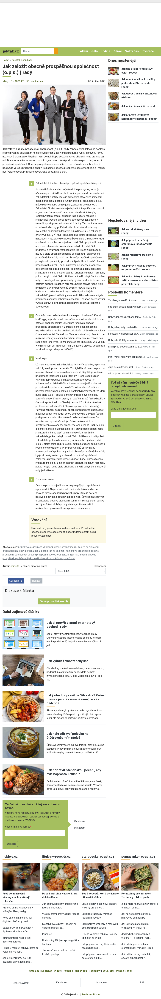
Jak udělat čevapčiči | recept (138, 106)
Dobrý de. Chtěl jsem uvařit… (123, 340)
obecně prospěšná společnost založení (49, 554)
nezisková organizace (30, 547)
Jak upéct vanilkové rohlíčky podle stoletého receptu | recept (138, 83)
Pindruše (47, 934)
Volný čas (132, 51)
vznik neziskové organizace (58, 547)
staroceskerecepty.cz (98, 856)
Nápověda (81, 970)
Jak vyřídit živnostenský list (67, 661)
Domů (6, 60)
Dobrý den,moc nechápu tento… (125, 317)
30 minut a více (34, 81)
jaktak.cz (34, 970)
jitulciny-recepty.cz (56, 856)
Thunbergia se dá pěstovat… (123, 300)
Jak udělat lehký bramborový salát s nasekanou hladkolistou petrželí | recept (139, 280)
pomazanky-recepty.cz (138, 856)
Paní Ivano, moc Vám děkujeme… (126, 356)
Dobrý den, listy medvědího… (124, 327)
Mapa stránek (124, 970)
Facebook (79, 821)
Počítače (148, 51)
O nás (57, 970)
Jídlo (94, 51)
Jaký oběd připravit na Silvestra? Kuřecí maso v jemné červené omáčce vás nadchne (76, 699)
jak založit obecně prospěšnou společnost (51, 558)
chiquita (15, 566)
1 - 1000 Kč (17, 81)
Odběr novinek (21, 983)
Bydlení (83, 51)
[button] (54, 114)
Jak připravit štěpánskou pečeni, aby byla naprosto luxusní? (74, 772)
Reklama (68, 970)
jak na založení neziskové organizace (69, 550)
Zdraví (117, 51)
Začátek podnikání (22, 60)
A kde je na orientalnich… (121, 373)
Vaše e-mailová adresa (17, 826)
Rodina (105, 51)
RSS (142, 982)
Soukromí (108, 970)
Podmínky (94, 970)
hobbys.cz (10, 856)
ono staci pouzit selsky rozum (124, 306)
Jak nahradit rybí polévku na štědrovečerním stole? (67, 736)
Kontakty (46, 970)
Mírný (6, 81)
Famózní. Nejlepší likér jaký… (123, 333)
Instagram (79, 827)
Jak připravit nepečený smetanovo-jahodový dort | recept (137, 244)
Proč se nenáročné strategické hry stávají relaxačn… (16, 897)
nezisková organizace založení (31, 550)
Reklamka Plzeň (91, 994)
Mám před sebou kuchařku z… (124, 346)
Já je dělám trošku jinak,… (122, 367)
